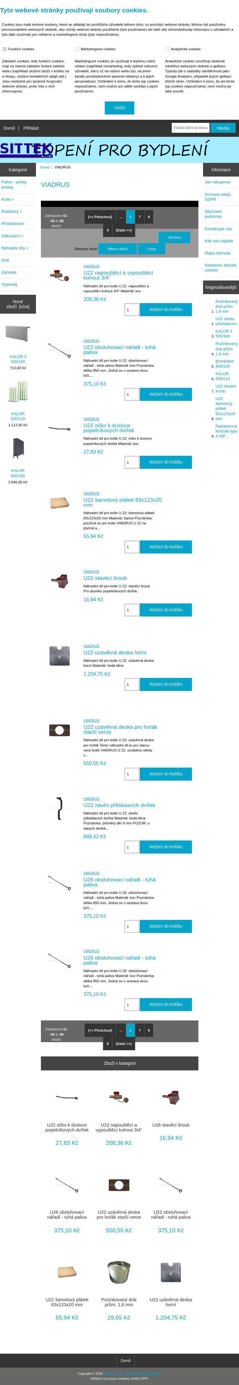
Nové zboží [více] (18, 304)
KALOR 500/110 (18, 400)
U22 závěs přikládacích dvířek (119, 805)
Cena (151, 249)
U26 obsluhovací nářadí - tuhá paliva (119, 882)
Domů (9, 128)
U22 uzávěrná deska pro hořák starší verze (120, 729)
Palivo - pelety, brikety (14, 184)
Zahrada (9, 272)
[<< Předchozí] (100, 217)
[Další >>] (123, 230)
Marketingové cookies (96, 49)
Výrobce (174, 237)
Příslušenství (13, 223)
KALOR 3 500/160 (18, 343)
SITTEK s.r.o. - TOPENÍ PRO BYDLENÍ (132, 1373)
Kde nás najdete (219, 241)
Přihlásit (30, 128)
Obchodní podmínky (213, 214)
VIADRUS (91, 266)
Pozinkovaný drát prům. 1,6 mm (119, 1302)
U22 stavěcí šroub (105, 578)
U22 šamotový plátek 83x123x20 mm (122, 502)
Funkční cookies (19, 49)
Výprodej (9, 284)
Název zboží (118, 249)
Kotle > (8, 199)
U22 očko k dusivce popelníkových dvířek (108, 427)
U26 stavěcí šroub (170, 1125)
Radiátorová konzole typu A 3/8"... (226, 431)
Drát (5, 260)
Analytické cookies (184, 49)
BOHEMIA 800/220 (224, 364)
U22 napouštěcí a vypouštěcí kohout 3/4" (118, 275)
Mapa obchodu (218, 253)
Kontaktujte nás (218, 228)
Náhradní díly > (15, 248)
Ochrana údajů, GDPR (218, 197)
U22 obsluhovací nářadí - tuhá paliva (119, 349)
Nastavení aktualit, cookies (221, 267)
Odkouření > (13, 236)
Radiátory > (12, 211)
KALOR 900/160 (18, 457)
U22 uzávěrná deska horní (115, 652)
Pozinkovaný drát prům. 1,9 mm (226, 348)
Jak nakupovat (217, 182)
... (120, 217)
